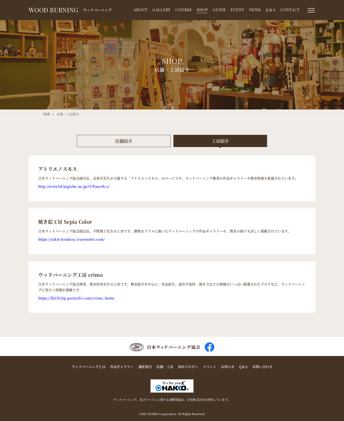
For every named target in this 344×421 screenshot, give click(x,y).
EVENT (237, 9)
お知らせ (227, 366)
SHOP (202, 9)
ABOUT (141, 9)
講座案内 (145, 366)
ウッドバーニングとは (88, 366)
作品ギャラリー (122, 366)
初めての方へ (188, 366)
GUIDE (219, 9)
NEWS (255, 9)
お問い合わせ (262, 366)
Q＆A (270, 9)
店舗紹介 (123, 141)
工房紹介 (220, 141)
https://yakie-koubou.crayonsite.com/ (71, 239)
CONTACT (290, 9)
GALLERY (161, 9)
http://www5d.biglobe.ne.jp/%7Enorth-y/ (73, 186)
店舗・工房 (164, 366)
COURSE (183, 9)
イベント (209, 366)
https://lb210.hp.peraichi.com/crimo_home (76, 297)
